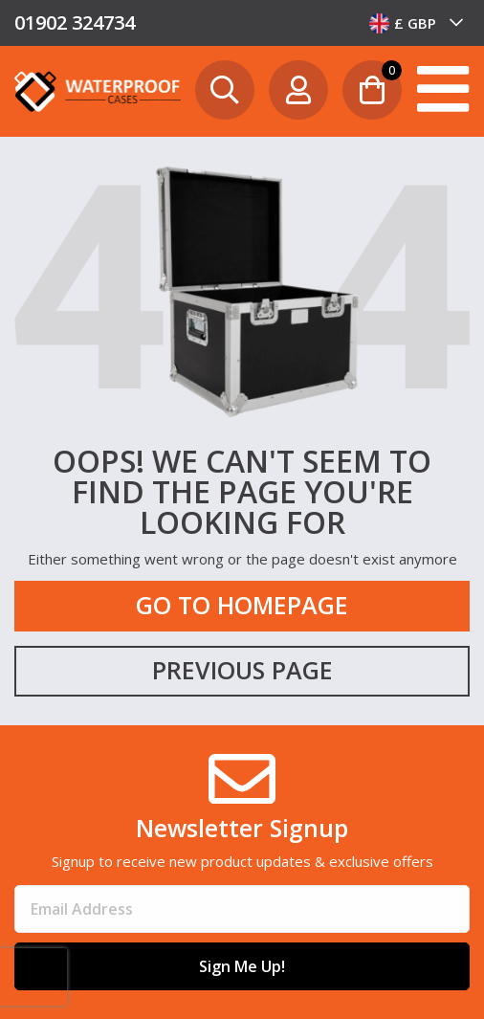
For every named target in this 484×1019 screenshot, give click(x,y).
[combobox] (417, 23)
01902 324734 (74, 22)
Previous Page (242, 669)
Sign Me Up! (242, 966)
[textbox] (417, 23)
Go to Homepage (242, 604)
